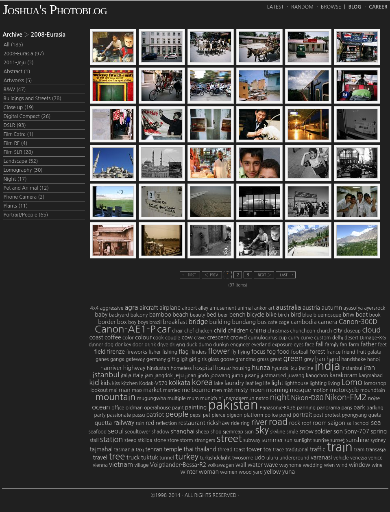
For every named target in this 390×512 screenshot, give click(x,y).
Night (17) (15, 179)
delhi (337, 337)
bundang (244, 322)
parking (374, 407)
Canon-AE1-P (125, 329)
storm (186, 440)
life (266, 383)
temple (173, 449)
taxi (140, 449)
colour (143, 337)
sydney (378, 440)
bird (296, 314)
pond (285, 415)
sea (376, 422)
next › (264, 275)
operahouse (157, 407)
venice (375, 457)
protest (332, 415)
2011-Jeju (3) (19, 62)
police (271, 415)
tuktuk (149, 457)
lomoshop (375, 383)
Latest (275, 6)
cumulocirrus (262, 337)
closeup (352, 330)
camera (327, 322)
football (299, 352)
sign (249, 431)
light (277, 383)
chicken (203, 330)
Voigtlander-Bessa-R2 (178, 465)
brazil (155, 322)
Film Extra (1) (19, 134)
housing (241, 368)
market (152, 390)
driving (177, 344)
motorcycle (344, 390)
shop (216, 431)
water (255, 465)
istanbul (106, 375)
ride (235, 423)
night (280, 397)
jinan (190, 375)
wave (271, 465)
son (338, 431)
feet (382, 344)
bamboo (160, 314)
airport (189, 308)
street (229, 438)
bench (237, 314)
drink (150, 344)
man (125, 390)
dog (109, 344)
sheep (202, 431)
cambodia (304, 322)
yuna (288, 472)
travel (100, 457)
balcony (139, 315)
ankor (260, 308)
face (309, 344)
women (228, 472)
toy (267, 449)
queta (374, 415)
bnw (348, 314)
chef (189, 330)
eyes (298, 344)
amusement (222, 308)
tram (359, 449)
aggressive (111, 308)
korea (202, 382)
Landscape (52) (21, 161)
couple (172, 337)
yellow (272, 472)
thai (188, 449)
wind (342, 465)
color (128, 337)
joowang (220, 375)
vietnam (121, 464)
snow (306, 431)
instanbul (352, 368)
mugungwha (151, 398)
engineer (240, 344)
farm (354, 344)
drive (162, 344)
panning (306, 407)
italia (126, 375)
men (217, 390)
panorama (328, 407)
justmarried (273, 375)
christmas (278, 330)
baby (101, 314)
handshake (353, 359)
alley (203, 308)
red (150, 423)
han (320, 359)
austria (311, 308)
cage (284, 322)
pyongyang (354, 415)
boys (143, 322)
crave (200, 337)
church (324, 330)
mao (137, 390)
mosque (300, 390)
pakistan (233, 404)
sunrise (321, 440)
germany (156, 359)
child (220, 330)
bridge (198, 321)
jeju (179, 375)
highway (134, 368)
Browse (331, 6)
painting (196, 407)
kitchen (129, 383)
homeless (181, 368)
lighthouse (296, 383)
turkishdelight (215, 457)
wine (377, 465)
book (375, 315)
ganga (117, 359)
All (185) (13, 44)
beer (223, 315)
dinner (96, 344)
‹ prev (212, 275)
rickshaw (218, 423)
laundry (234, 383)
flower (218, 351)
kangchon (317, 375)
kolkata (179, 382)
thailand (205, 449)
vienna (100, 465)
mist (228, 390)
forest (317, 351)
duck (191, 344)
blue (307, 315)
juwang (296, 375)
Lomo (351, 382)
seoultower (137, 431)
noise (374, 398)
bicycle (255, 314)
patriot (155, 415)
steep (130, 440)
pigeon (234, 415)
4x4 (94, 308)
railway (123, 422)
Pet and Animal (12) (26, 188)
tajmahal (101, 449)
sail (349, 423)
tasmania (124, 449)
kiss (116, 383)
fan (343, 344)
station (111, 439)
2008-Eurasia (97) (24, 53)
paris (347, 407)
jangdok (164, 375)
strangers (204, 440)
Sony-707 (356, 431)
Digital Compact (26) (27, 116)
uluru (272, 457)
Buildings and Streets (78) (32, 98)
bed (212, 314)
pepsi (196, 415)
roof (306, 423)
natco (262, 398)
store (173, 440)
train (340, 447)
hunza (261, 367)
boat (362, 314)
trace (278, 449)
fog (271, 351)
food (283, 351)
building (220, 322)
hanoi (373, 359)
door (138, 344)
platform (253, 415)
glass (213, 359)
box (122, 322)
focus (258, 351)
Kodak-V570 (153, 383)
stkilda (145, 440)
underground (294, 457)
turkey (186, 457)
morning (277, 390)
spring (378, 431)
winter (189, 472)
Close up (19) (19, 107)
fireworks (136, 352)
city (337, 330)
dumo (205, 344)
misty (241, 390)
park (359, 407)
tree (117, 456)
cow (187, 337)
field (99, 351)
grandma (245, 359)
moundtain (372, 390)
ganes (102, 359)
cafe (272, 322)
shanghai (183, 431)
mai (113, 390)
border (106, 322)
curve (307, 337)
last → (286, 275)
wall (240, 465)
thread (225, 449)
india (327, 366)
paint (177, 407)
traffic (317, 449)
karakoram (343, 375)
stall (94, 440)
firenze (116, 351)
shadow (161, 431)
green (293, 358)
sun (288, 440)
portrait (302, 415)
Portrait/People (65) (26, 214)
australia (288, 307)
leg (258, 383)
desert (351, 337)
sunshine (357, 440)
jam (149, 375)
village (142, 465)
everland (260, 344)
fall (320, 344)
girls (202, 359)
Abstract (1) (17, 71)
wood (245, 472)
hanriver (111, 368)
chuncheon (302, 330)
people (176, 414)
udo (260, 457)
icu (294, 368)
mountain (116, 396)
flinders (198, 352)
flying (243, 352)
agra (131, 307)
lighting (318, 383)
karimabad (371, 375)
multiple (176, 398)
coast (96, 337)
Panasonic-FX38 (277, 407)
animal (245, 308)
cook (158, 337)
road (278, 421)
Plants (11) (16, 205)
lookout (99, 390)
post (318, 415)
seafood (98, 431)
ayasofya (353, 308)
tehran (153, 449)
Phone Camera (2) (24, 197)
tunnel (166, 457)
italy (138, 375)
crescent (218, 337)
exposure (282, 344)
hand (333, 359)
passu (138, 415)
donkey (123, 344)
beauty (197, 315)
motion (320, 390)
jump (238, 375)
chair (177, 330)
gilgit (182, 359)
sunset (337, 440)
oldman (134, 407)
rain (140, 423)
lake (218, 383)
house (223, 368)
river (259, 422)
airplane (170, 308)
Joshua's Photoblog (55, 9)
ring (245, 423)
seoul (116, 431)
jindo (203, 375)
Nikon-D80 (307, 397)
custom (322, 337)
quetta (103, 423)
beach (180, 314)
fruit (361, 352)
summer (272, 440)
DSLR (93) (15, 125)
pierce (218, 415)
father (369, 344)
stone (160, 440)
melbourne (196, 390)
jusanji (252, 375)
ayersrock (374, 308)
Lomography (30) (23, 170)
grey (309, 359)
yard (258, 472)
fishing (169, 352)
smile (292, 431)
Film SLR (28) (18, 152)
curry (293, 337)
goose (227, 359)
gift (171, 359)
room (319, 423)
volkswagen (221, 465)
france (333, 352)
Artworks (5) (18, 80)
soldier (323, 431)
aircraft (148, 308)
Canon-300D (358, 321)
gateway (135, 359)
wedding (312, 465)
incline (306, 368)
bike (271, 314)
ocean (101, 407)
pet (206, 415)
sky (262, 430)
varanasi (321, 457)
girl (192, 359)
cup (283, 337)
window (359, 465)
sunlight (303, 440)
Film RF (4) (16, 143)
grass (262, 359)
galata (374, 352)
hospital (203, 368)
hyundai (281, 368)
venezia (358, 457)
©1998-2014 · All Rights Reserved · (195, 495)
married (172, 390)
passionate (119, 415)
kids (105, 383)
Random (302, 6)
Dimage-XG (373, 337)
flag (184, 351)
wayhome (290, 465)
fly (233, 352)
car (163, 329)
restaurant (191, 423)
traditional (297, 449)
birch (284, 315)
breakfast (175, 322)
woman (209, 472)
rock (295, 423)
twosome (242, 457)
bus (261, 322)
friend (348, 352)
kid (94, 382)
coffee (113, 337)
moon (257, 390)
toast (239, 449)
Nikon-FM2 (346, 397)
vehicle (341, 457)
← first (190, 275)
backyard (119, 315)
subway (251, 440)
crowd (238, 337)
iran (369, 367)
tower (254, 449)
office (117, 407)
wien (329, 465)
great (276, 359)
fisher (154, 352)
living (334, 383)
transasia (376, 449)
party (99, 415)
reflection (166, 423)
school (362, 423)
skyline (277, 431)
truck (133, 457)
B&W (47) (15, 89)
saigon (336, 423)
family (331, 344)
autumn (331, 308)
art (271, 308)
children (238, 330)
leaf (250, 383)
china (258, 330)
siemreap (233, 431)
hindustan (158, 368)
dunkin (221, 344)
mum (193, 398)
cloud (371, 330)
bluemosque (327, 315)
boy (132, 322)
